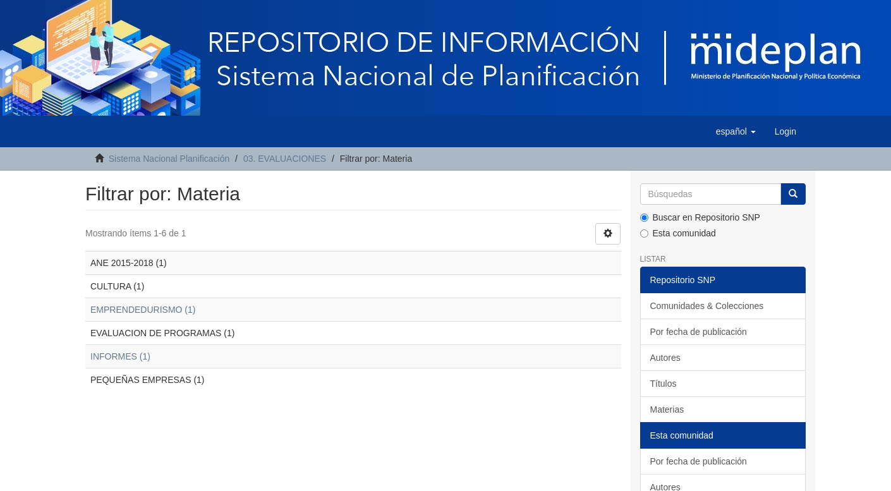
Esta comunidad (678, 233)
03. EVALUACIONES (284, 159)
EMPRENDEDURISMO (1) (142, 310)
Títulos (663, 384)
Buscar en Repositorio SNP (700, 217)
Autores (665, 358)
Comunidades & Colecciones (707, 306)
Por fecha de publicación (698, 332)
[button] (735, 131)
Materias (667, 409)
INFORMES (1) (120, 356)
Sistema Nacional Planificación (169, 159)
